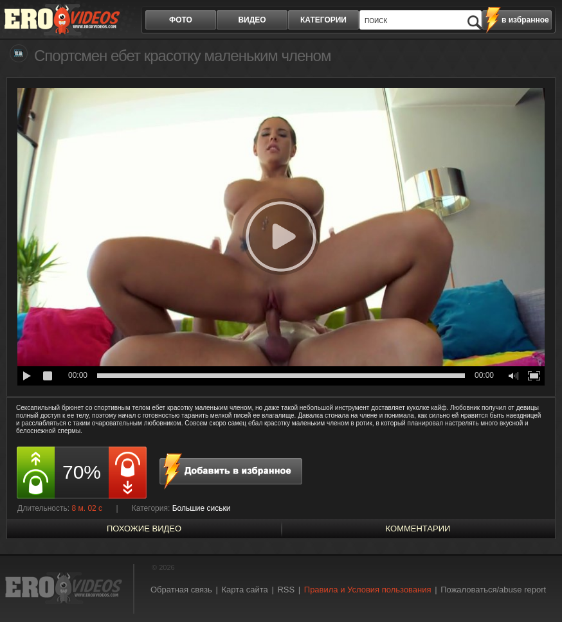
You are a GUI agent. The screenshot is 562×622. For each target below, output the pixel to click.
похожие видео (144, 528)
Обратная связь (181, 589)
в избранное (525, 19)
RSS (286, 589)
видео (252, 19)
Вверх (538, 586)
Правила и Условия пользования (367, 589)
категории (323, 19)
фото (180, 19)
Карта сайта (244, 589)
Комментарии (418, 528)
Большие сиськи (201, 508)
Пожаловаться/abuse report (493, 589)
